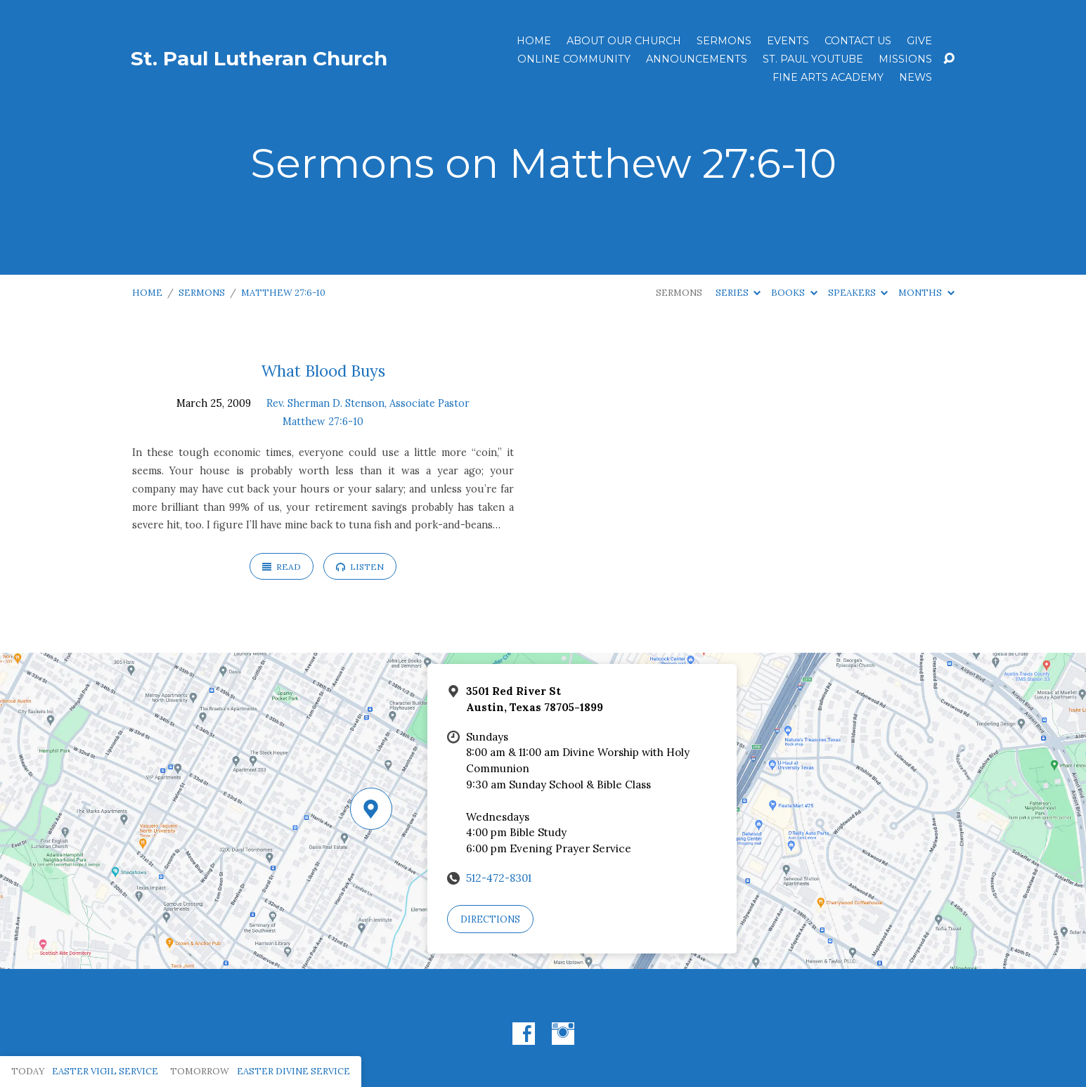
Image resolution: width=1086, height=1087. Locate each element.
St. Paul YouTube (813, 59)
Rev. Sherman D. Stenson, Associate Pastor (368, 403)
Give (919, 41)
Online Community (574, 59)
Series (738, 293)
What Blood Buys (323, 370)
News (915, 77)
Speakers (858, 293)
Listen (360, 566)
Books (794, 293)
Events (788, 41)
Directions (490, 919)
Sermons (724, 41)
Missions (905, 59)
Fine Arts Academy (828, 77)
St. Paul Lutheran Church (259, 58)
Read (281, 566)
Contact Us (858, 41)
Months (926, 293)
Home (534, 41)
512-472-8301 (498, 878)
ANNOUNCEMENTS (696, 59)
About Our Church (624, 41)
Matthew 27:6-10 (283, 293)
